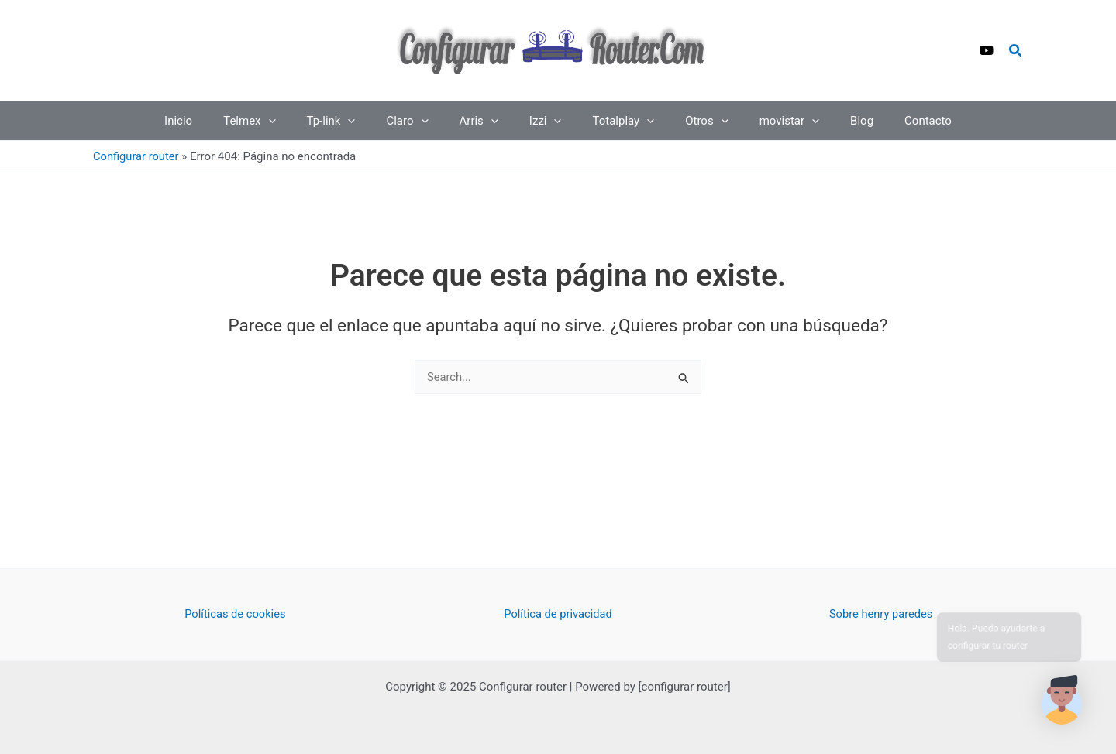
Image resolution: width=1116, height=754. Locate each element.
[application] (299, 120)
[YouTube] (987, 50)
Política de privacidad (558, 614)
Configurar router (137, 156)
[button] (1016, 50)
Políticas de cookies (235, 614)
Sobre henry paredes (881, 614)
